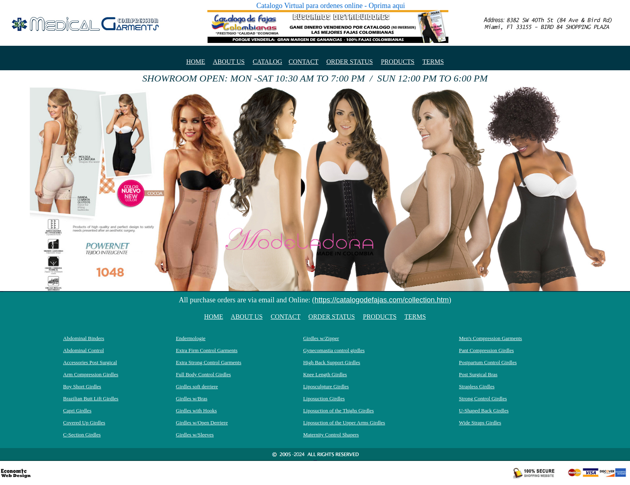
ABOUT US (229, 61)
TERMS (433, 61)
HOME (195, 61)
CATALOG (267, 61)
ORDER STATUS (349, 61)
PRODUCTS (398, 61)
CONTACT (303, 61)
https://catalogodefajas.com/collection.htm (382, 300)
